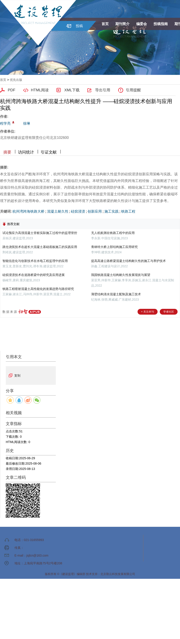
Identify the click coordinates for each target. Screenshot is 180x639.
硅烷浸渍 (78, 211)
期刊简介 (122, 24)
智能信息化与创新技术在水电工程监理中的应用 (35, 261)
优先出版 (16, 80)
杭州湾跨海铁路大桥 (28, 211)
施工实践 (111, 211)
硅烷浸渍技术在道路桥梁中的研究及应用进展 (33, 275)
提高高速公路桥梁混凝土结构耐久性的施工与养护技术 (128, 261)
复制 (17, 375)
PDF (11, 90)
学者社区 (168, 311)
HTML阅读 (40, 90)
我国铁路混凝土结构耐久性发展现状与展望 (120, 275)
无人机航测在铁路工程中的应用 (113, 233)
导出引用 (102, 90)
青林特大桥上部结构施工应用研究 (114, 247)
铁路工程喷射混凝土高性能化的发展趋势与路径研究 (38, 289)
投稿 (79, 26)
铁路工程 (128, 211)
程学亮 (5, 123)
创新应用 (95, 211)
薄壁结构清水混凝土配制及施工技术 (116, 294)
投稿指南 (161, 24)
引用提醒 (133, 90)
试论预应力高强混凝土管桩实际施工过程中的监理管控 (39, 233)
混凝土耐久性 (57, 211)
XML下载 (72, 90)
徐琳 (26, 123)
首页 (105, 24)
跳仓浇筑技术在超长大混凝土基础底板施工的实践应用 (39, 247)
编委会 (141, 24)
